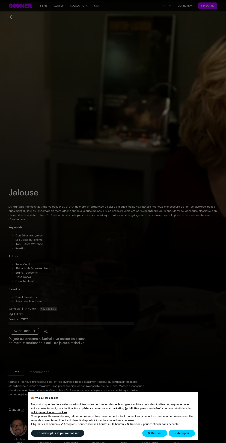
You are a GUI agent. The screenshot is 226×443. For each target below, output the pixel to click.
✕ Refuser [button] (155, 433)
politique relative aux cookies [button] (49, 412)
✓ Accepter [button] (181, 433)
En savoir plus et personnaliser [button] (58, 433)
